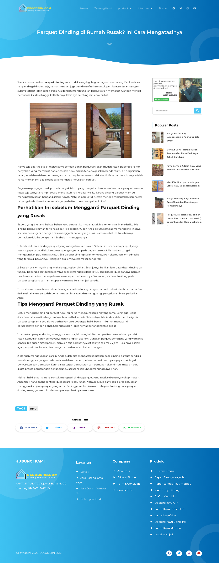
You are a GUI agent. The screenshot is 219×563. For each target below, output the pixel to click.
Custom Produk (165, 471)
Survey (85, 474)
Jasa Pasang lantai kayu (89, 481)
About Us (123, 471)
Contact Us (124, 490)
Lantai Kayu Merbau (168, 528)
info (33, 408)
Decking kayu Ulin (166, 502)
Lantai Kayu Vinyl (165, 515)
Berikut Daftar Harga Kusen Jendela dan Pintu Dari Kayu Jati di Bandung (182, 153)
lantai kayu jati (164, 534)
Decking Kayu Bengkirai (170, 521)
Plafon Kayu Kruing (167, 490)
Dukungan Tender (91, 499)
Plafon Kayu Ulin (165, 496)
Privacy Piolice (126, 477)
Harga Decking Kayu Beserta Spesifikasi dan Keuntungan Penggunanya (182, 198)
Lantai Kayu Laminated (169, 509)
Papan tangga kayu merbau (173, 483)
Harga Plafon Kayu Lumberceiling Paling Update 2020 (182, 139)
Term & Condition (128, 483)
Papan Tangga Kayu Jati (170, 477)
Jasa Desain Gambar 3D (91, 491)
